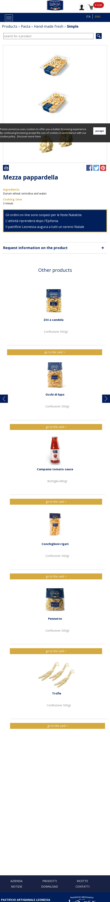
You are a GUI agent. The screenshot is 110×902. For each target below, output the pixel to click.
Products (9, 26)
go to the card (53, 352)
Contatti (82, 886)
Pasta (25, 26)
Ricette (82, 881)
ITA (88, 16)
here (38, 136)
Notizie (16, 886)
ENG (97, 16)
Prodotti (49, 881)
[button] (4, 399)
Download (49, 886)
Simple (72, 26)
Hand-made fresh (48, 26)
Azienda (16, 881)
